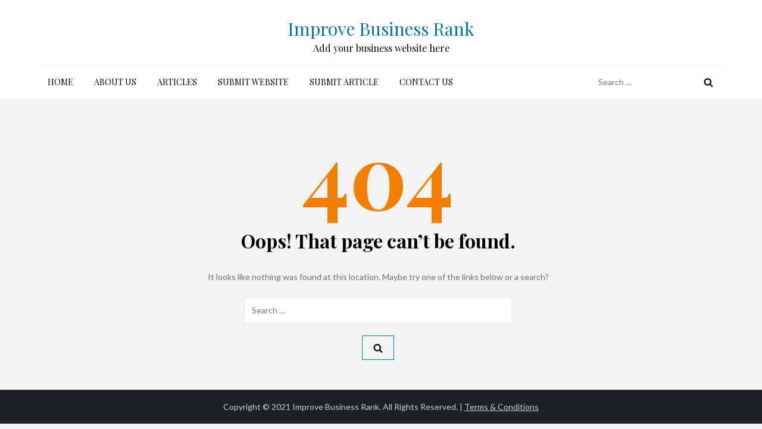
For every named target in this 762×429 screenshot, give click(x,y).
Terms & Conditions (501, 407)
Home (60, 82)
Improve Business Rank (381, 29)
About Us (115, 82)
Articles (177, 82)
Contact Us (426, 82)
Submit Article (344, 82)
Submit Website (253, 82)
